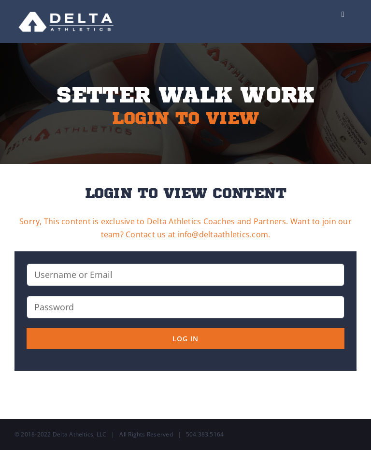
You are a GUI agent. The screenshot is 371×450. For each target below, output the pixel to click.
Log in (185, 338)
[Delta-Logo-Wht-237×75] (66, 8)
